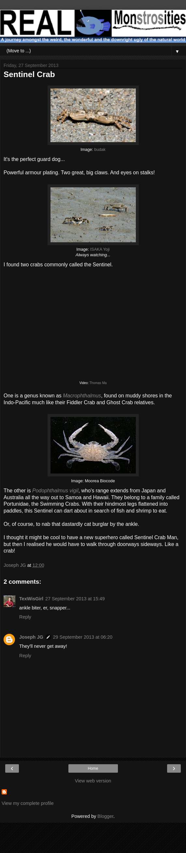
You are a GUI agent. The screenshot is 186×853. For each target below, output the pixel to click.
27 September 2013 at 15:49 (75, 598)
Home (93, 768)
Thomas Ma (98, 383)
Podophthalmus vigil (55, 490)
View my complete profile (28, 803)
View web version (93, 780)
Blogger (105, 816)
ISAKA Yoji (100, 249)
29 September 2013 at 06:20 (82, 637)
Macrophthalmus (82, 395)
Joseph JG (31, 637)
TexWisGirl (31, 598)
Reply (25, 617)
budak (99, 149)
